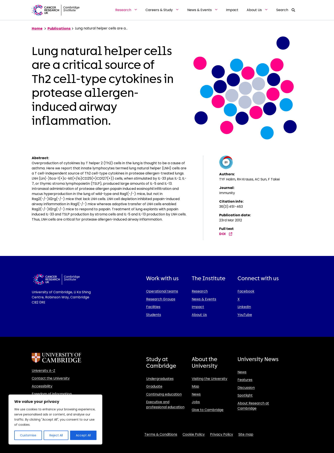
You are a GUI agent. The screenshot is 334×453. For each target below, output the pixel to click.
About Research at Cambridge (253, 406)
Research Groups (160, 299)
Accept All (83, 435)
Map (195, 386)
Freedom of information (52, 393)
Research (200, 291)
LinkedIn (244, 306)
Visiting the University (209, 378)
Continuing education (164, 394)
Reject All (56, 435)
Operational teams (162, 291)
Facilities (153, 306)
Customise (28, 435)
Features (245, 379)
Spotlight (245, 395)
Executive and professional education (165, 404)
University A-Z (43, 370)
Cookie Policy (194, 434)
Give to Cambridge (207, 409)
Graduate (154, 386)
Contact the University (51, 378)
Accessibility (42, 386)
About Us (199, 314)
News (196, 394)
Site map (245, 434)
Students (153, 314)
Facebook (246, 291)
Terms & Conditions (160, 434)
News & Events (204, 299)
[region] (55, 419)
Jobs (196, 401)
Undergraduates (160, 378)
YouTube (245, 314)
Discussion (246, 387)
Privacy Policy (221, 434)
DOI (225, 233)
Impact (198, 306)
